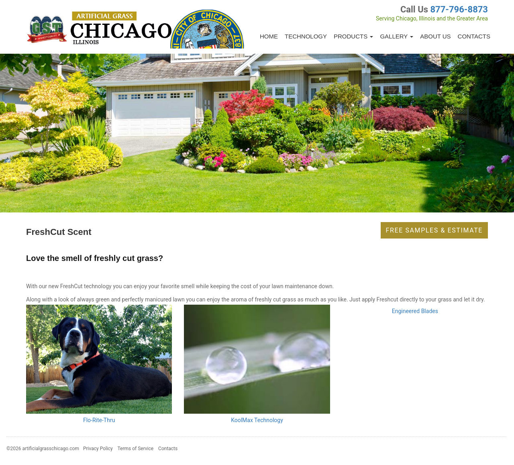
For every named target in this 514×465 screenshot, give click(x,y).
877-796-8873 (459, 9)
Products (353, 36)
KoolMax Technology (257, 420)
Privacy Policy (98, 448)
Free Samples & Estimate (434, 230)
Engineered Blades (415, 311)
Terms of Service (135, 448)
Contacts (474, 36)
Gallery (396, 36)
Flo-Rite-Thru (99, 420)
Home (269, 36)
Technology (306, 36)
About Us (435, 36)
